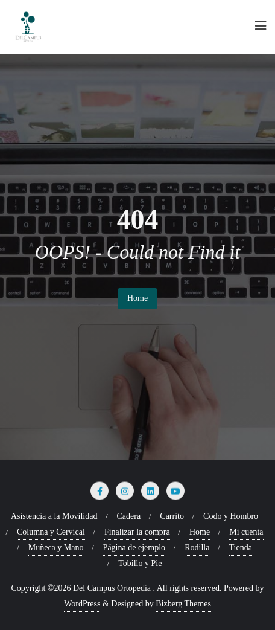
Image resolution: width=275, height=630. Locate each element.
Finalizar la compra (137, 531)
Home (137, 298)
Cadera (129, 516)
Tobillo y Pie (140, 563)
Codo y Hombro (230, 516)
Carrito (172, 516)
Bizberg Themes (183, 603)
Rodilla (197, 547)
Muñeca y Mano (56, 547)
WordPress (82, 603)
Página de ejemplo (134, 547)
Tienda (240, 547)
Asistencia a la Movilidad (54, 516)
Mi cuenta (246, 531)
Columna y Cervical (51, 531)
